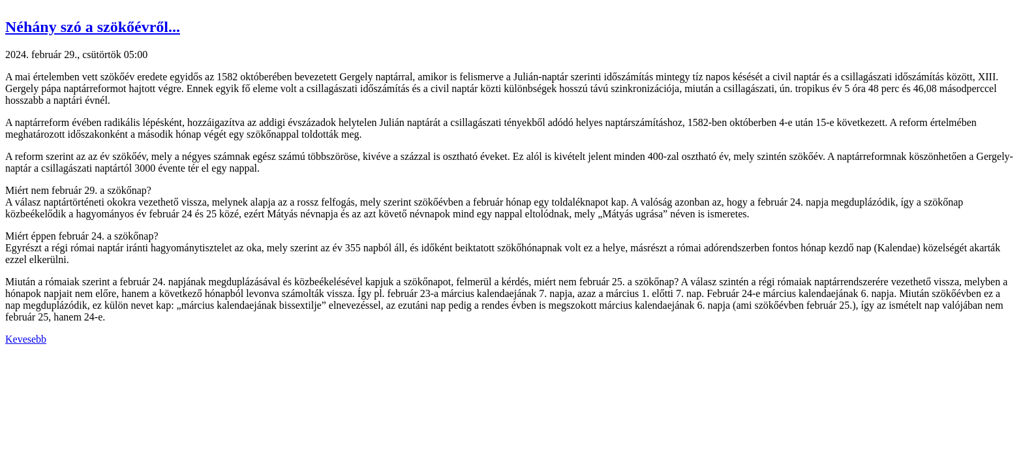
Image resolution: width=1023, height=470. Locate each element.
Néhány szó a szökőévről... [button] (92, 26)
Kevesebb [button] (25, 339)
